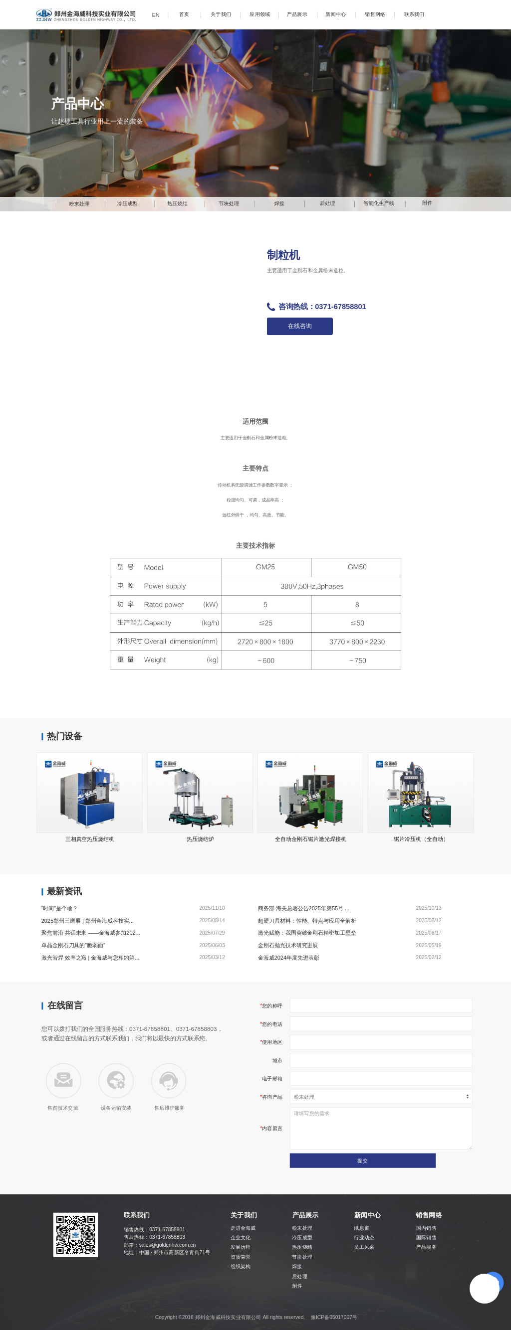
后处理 (299, 1276)
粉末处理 (302, 1228)
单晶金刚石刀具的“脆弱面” (73, 945)
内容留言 (272, 1129)
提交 (362, 1161)
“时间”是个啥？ (59, 908)
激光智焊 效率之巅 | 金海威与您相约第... (90, 958)
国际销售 (426, 1238)
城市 (277, 1060)
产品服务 (426, 1247)
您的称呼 (272, 1005)
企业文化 (241, 1238)
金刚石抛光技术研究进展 (288, 945)
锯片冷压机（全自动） (421, 838)
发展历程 (241, 1247)
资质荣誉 (241, 1257)
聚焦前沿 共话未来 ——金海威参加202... (90, 933)
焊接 (297, 1266)
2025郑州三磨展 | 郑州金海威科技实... (87, 920)
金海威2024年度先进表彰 (288, 958)
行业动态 (364, 1238)
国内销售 (426, 1228)
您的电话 (272, 1024)
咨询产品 (272, 1097)
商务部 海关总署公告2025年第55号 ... (304, 908)
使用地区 (272, 1042)
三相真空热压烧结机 (90, 838)
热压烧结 (302, 1247)
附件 (297, 1286)
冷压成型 (302, 1238)
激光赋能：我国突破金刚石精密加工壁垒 (307, 933)
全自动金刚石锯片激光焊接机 (310, 838)
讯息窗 (361, 1228)
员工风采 (364, 1247)
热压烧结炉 (200, 838)
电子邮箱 (272, 1078)
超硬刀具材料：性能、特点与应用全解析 (307, 920)
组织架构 (241, 1266)
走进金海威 (243, 1228)
